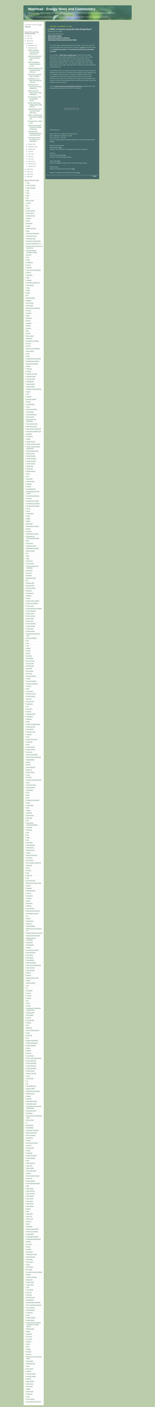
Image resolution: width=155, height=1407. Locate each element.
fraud (27, 688)
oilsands (28, 998)
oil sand (28, 993)
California (29, 369)
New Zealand (30, 960)
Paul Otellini (29, 1015)
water (28, 1366)
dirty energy (29, 543)
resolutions (29, 1113)
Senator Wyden (30, 1158)
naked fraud (29, 921)
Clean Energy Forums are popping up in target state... (34, 139)
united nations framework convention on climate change (33, 1324)
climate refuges (30, 463)
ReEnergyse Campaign (33, 1091)
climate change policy (32, 451)
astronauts (29, 275)
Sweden (28, 1241)
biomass (28, 328)
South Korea (30, 1206)
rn (27, 1122)
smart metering (30, 1181)
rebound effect (30, 1088)
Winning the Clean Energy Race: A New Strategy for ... (34, 86)
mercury (28, 893)
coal (27, 476)
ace (27, 205)
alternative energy (31, 236)
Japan (28, 837)
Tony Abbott (29, 1290)
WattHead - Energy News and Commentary (61, 9)
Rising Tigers (30, 1120)
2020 (27, 195)
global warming (30, 727)
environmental (30, 631)
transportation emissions (33, 1302)
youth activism (30, 1399)
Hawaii (28, 762)
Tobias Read (30, 1284)
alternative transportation (33, 241)
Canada (28, 371)
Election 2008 (30, 583)
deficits (28, 521)
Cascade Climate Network (33, 389)
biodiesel (29, 323)
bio (60, 147)
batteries (28, 300)
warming (28, 1354)
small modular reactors (33, 1176)
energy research (31, 623)
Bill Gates (29, 318)
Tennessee (29, 1259)
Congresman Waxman (32, 496)
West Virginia (30, 1381)
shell (27, 1160)
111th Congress (31, 185)
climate (28, 439)
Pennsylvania (30, 1020)
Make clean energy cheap (33, 883)
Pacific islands (30, 1012)
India (27, 808)
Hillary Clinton (30, 772)
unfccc (28, 1315)
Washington (29, 1361)
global (28, 721)
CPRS (28, 516)
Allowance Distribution (32, 233)
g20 (27, 706)
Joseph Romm (30, 850)
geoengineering (30, 714)
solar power (29, 1201)
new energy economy (32, 950)
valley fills (29, 1334)
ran (27, 1081)
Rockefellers (29, 1127)
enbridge (28, 595)
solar (27, 1186)
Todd (27, 1287)
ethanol (28, 648)
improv (28, 802)
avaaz (28, 288)
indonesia (29, 813)
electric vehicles (31, 588)
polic (27, 1038)
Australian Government (33, 282)
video (27, 1346)
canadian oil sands (31, 374)
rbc (27, 1083)
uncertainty (29, 1312)
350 (27, 198)
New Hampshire (31, 952)
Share (94, 176)
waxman (28, 1371)
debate (28, 518)
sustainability (30, 1234)
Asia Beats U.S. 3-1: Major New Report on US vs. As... (35, 80)
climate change (30, 441)
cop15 (28, 511)
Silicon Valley (30, 1168)
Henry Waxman (30, 767)
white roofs (29, 1386)
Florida (28, 678)
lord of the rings (30, 880)
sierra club (29, 1165)
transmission (30, 1300)
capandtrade (30, 381)
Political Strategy (31, 1045)
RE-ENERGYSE (31, 1086)
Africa (28, 221)
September (31, 146)
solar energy (29, 1188)
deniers (28, 529)
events (28, 653)
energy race (29, 621)
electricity (29, 590)
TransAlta (29, 1295)
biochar (28, 320)
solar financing (30, 1191)
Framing (28, 686)
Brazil (28, 356)
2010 (28, 41)
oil (27, 988)
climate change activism (33, 444)
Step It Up (29, 1216)
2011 (28, 38)
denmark (28, 531)
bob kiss (28, 343)
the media (29, 1269)
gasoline (28, 711)
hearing (28, 764)
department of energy (32, 534)
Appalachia (29, 262)
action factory (30, 213)
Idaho (28, 795)
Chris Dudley (30, 412)
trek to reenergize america (33, 1305)
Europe (28, 650)
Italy (27, 835)
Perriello (28, 1022)
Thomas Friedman (31, 1277)
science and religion (32, 1143)
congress (29, 498)
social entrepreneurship (33, 1183)
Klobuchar (29, 865)
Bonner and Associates (33, 348)
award (28, 290)
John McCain (30, 847)
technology (29, 1252)
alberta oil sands (31, 228)
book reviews (30, 351)
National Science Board (33, 935)
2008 (28, 169)
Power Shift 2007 (31, 1060)
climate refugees (31, 461)
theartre (28, 1274)
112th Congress (31, 188)
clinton (28, 474)
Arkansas (29, 267)
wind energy (29, 1391)
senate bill (29, 1153)
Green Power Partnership (33, 757)
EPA (27, 640)
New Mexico (29, 957)
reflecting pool (30, 1093)
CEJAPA (28, 396)
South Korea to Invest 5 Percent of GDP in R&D (34, 57)
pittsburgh (29, 1028)
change (28, 401)
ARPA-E (28, 272)
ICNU (28, 792)
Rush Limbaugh (30, 1135)
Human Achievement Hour (33, 780)
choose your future (31, 409)
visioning (28, 1351)
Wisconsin (29, 1394)
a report (82, 47)
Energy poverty (30, 616)
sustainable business (32, 1236)
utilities (28, 1331)
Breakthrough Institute (32, 361)
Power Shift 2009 (31, 1063)
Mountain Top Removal (33, 911)
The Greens (29, 1267)
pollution (28, 1050)
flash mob (29, 673)
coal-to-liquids (30, 481)
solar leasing (30, 1196)
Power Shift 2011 (31, 1066)
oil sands (29, 995)
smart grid (29, 1178)
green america (30, 747)
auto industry (30, 285)
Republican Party (31, 1110)
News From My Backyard (33, 965)
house (28, 775)
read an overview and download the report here (68, 86)
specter (28, 1209)
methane (28, 898)
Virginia (28, 1349)
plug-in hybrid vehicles (32, 1030)
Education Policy (31, 578)
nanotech (29, 923)
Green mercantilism (32, 754)
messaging (29, 896)
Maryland (29, 888)
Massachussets (30, 890)
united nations (30, 1320)
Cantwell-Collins (31, 376)
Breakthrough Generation (33, 358)
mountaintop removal (32, 913)
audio (28, 277)
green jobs (29, 752)
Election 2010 (30, 585)
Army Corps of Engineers (33, 270)
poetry (28, 1033)
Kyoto (28, 868)
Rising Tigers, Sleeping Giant (68, 55)
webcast (28, 1379)
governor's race (30, 732)
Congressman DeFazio (33, 503)
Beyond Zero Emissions (33, 308)
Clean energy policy (32, 424)
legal (27, 873)
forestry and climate (32, 683)
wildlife (28, 1389)
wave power (29, 1368)
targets (28, 1246)
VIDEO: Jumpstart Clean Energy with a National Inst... (35, 116)
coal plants (29, 479)
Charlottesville (30, 404)
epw (27, 643)
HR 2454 (29, 777)
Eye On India (30, 663)
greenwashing (30, 759)
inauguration (29, 805)
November (31, 48)
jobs (27, 840)
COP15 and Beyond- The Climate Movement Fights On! (35, 70)
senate (28, 1150)
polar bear (29, 1035)
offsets (28, 980)
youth (28, 1396)
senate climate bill (31, 1155)
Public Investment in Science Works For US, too (34, 64)
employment (29, 593)
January (30, 166)
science (28, 1140)
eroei (27, 645)
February (31, 163)
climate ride (29, 466)
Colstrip (28, 486)
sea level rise (30, 1148)
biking (28, 315)
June (29, 154)
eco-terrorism (30, 563)
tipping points (30, 1282)
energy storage (30, 626)
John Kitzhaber (30, 845)
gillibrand (29, 719)
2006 (28, 174)
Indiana (28, 810)
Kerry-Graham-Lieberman (33, 863)
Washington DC (30, 1363)
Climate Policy (30, 453)
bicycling (28, 313)
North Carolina (30, 967)
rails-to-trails (29, 1078)
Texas (28, 1264)
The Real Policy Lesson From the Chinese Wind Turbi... (34, 110)
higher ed (29, 770)
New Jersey (29, 955)
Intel (27, 820)
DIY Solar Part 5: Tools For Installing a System (34, 98)
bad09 (28, 293)
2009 (28, 43)
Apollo (28, 260)
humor (28, 782)
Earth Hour (29, 561)
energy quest (30, 618)
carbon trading (30, 386)
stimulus (28, 1221)
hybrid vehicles (30, 787)
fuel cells (28, 699)
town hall (29, 1292)
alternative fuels (30, 238)
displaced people (31, 546)
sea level (29, 1145)
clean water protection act (33, 431)
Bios (27, 331)
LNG (27, 878)
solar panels (29, 1198)
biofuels (28, 325)
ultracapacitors (30, 1310)
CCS (27, 394)
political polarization (32, 1043)
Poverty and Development (33, 1058)
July (29, 151)
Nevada (28, 947)
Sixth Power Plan (31, 1170)
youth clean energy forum (33, 1401)
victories (28, 1341)
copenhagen (29, 513)
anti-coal (28, 255)
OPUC (28, 1003)
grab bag (29, 734)
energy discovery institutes (34, 608)
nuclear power (30, 970)
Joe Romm (29, 842)
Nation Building (30, 926)
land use (28, 870)
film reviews (29, 671)
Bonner (28, 346)
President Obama (31, 1068)
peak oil (28, 1017)
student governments (32, 1229)
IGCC (28, 797)
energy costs (30, 606)
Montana (28, 906)
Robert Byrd (29, 1125)
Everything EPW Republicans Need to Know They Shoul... (34, 133)
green (28, 744)
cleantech (29, 434)
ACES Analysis (30, 210)
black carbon (30, 336)
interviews (29, 830)
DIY (27, 553)
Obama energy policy (32, 978)
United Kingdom (31, 1317)
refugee (28, 1096)
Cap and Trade (30, 379)
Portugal (28, 1053)
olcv (27, 1000)
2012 (28, 36)
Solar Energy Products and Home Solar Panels (62, 40)
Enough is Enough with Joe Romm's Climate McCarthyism (34, 127)
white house (29, 1384)
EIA (27, 580)
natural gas (29, 942)
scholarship (29, 1138)
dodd (27, 556)
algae (28, 231)
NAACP (28, 918)
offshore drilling (30, 983)
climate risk (29, 468)
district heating (30, 551)
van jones (29, 1336)
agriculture (29, 223)
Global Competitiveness (33, 724)
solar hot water (30, 1193)
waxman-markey (31, 1376)
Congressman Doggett (32, 506)
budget (28, 366)
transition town (30, 1297)
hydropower (29, 790)
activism (28, 218)
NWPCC (28, 975)
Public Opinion (30, 1071)
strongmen (29, 1226)
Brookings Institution (32, 364)
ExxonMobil (29, 658)
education (29, 575)
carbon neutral (30, 384)
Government (29, 729)
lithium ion (29, 875)
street (28, 1224)
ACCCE (28, 203)
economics (29, 570)
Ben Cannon (30, 303)
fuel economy (30, 701)
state (27, 1211)
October (30, 144)
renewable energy (31, 1104)
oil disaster (29, 990)
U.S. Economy (30, 1307)
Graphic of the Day (31, 739)
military (28, 901)
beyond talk (29, 305)
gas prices (29, 709)
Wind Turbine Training (55, 36)
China (28, 407)
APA (27, 257)
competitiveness (31, 489)
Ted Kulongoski (30, 1257)
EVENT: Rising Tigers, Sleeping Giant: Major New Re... (35, 104)
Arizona (28, 265)
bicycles (28, 310)
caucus (28, 391)
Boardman (29, 338)
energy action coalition (32, 601)
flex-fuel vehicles (31, 676)
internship (29, 827)
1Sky (27, 190)
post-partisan (30, 1055)
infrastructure (30, 815)
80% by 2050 (30, 200)
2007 (28, 171)
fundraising (29, 704)
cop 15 (28, 508)
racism (28, 1076)
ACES (28, 208)
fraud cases (29, 691)
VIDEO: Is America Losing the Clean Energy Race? (33, 51)
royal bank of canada (32, 1130)
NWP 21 (28, 972)
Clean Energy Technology (33, 429)
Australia (28, 280)
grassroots (29, 742)
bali (27, 295)
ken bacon (29, 857)
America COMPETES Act (33, 243)
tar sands (29, 1244)
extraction (29, 656)
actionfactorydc (30, 215)
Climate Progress (31, 458)
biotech (28, 333)
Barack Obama (30, 298)
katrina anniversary (31, 855)
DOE (27, 558)
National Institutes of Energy (34, 933)
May (29, 156)
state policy (29, 1214)
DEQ (27, 540)
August (30, 149)
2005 (28, 176)
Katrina (28, 852)
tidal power (29, 1279)
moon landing (30, 908)
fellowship (29, 668)
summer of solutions (32, 1231)
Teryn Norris (29, 1262)
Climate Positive (31, 456)
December (31, 45)
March (30, 161)
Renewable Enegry (31, 1101)
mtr (27, 916)
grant (27, 737)
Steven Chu (29, 1219)
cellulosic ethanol (31, 399)
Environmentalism (31, 638)
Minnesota (29, 903)
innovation (29, 818)
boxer (28, 353)
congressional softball (32, 501)
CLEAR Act (29, 436)
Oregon (28, 1005)
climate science (30, 471)
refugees (28, 1098)
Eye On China (30, 661)
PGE (27, 1025)
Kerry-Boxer (29, 860)
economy (29, 573)
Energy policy (30, 613)
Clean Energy (30, 417)
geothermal (29, 716)
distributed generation (32, 548)
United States (30, 1329)
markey (28, 885)
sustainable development (33, 1239)
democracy (29, 523)
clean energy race (31, 426)
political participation (32, 1040)
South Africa (29, 1203)
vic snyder (29, 1339)
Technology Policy (31, 1254)
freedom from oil (31, 694)
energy (28, 598)
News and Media (31, 962)
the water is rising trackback (34, 1272)
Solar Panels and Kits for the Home (59, 38)
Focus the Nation (31, 681)
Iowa (27, 832)
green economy (30, 749)
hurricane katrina (31, 785)
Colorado (29, 484)
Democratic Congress (32, 526)
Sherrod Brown (30, 1163)
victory (28, 1344)
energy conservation (32, 603)
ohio (27, 985)
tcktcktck (28, 1249)
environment (29, 628)
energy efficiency (31, 611)
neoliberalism (30, 945)
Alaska (28, 226)
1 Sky (28, 183)
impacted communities (32, 800)
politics (28, 1048)
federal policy (30, 666)
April (29, 159)
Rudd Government (31, 1132)
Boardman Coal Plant (32, 341)
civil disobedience (31, 414)
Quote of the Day (31, 1073)
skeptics (28, 1173)
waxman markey (31, 1374)
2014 (27, 193)
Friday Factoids (30, 696)
